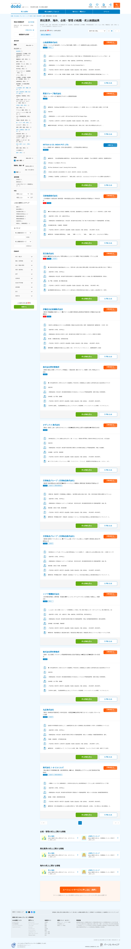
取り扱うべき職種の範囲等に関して (81, 912)
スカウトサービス (16, 927)
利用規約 (54, 912)
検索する (24, 307)
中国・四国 (47, 931)
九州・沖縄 (47, 933)
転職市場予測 (82, 927)
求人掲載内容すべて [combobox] (21, 233)
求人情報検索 (15, 923)
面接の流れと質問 (91, 923)
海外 (31, 16)
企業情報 (102, 927)
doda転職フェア (60, 923)
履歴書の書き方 (88, 922)
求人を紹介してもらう (52, 11)
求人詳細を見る (87, 83)
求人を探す (24, 11)
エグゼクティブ (31, 931)
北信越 (46, 928)
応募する (110, 145)
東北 (46, 923)
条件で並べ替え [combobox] (93, 31)
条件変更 (31, 22)
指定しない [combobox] (20, 194)
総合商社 (18, 51)
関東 (46, 925)
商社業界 (39, 16)
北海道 (46, 922)
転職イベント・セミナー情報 (63, 922)
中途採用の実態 (110, 925)
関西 (46, 930)
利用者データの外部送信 (95, 912)
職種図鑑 (97, 927)
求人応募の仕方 (82, 923)
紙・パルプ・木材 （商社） (23, 122)
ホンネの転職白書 (90, 927)
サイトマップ (112, 912)
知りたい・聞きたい (79, 11)
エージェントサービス (17, 925)
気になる (108, 83)
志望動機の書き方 (107, 922)
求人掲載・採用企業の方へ (113, 939)
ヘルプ (117, 912)
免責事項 (106, 912)
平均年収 (89, 925)
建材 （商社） (19, 152)
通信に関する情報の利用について (64, 912)
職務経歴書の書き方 (97, 922)
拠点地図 (102, 939)
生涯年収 (94, 925)
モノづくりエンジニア (33, 923)
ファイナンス (31, 928)
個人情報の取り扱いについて (23, 945)
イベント (106, 11)
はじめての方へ (15, 922)
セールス (30, 927)
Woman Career (31, 935)
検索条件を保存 (24, 34)
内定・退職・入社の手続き (102, 923)
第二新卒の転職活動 (113, 923)
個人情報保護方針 (21, 946)
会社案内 (96, 939)
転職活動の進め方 (80, 922)
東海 (46, 927)
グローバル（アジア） (33, 933)
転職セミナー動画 (61, 925)
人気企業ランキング (81, 925)
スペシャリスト (31, 930)
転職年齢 (104, 925)
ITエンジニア (31, 922)
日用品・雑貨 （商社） (21, 105)
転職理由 (99, 925)
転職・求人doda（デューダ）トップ (20, 16)
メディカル (30, 925)
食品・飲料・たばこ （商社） (23, 144)
